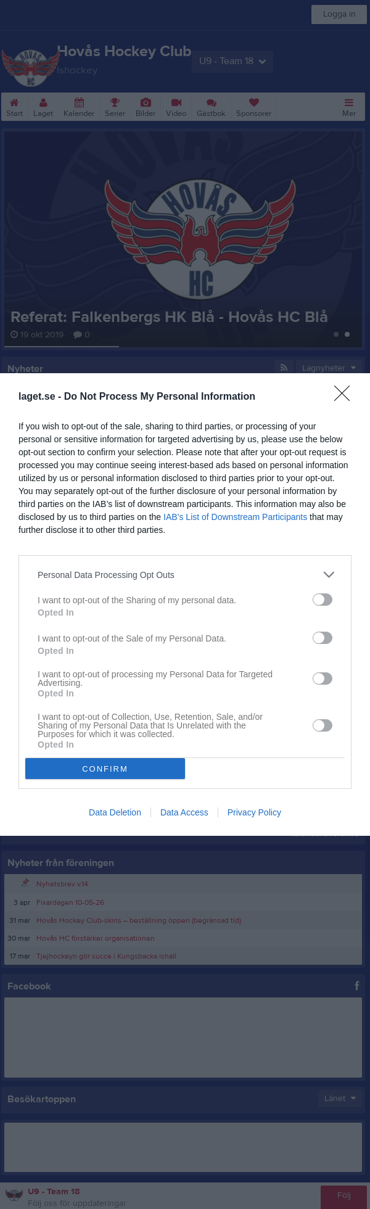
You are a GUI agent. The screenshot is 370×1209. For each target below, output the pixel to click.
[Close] (346, 397)
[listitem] (185, 574)
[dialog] (185, 604)
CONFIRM (105, 768)
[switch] (322, 599)
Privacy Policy (254, 812)
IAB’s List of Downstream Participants (235, 517)
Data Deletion (115, 812)
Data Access (184, 812)
